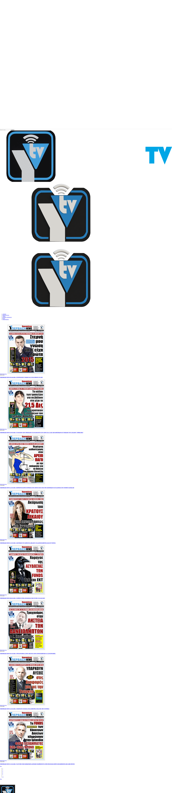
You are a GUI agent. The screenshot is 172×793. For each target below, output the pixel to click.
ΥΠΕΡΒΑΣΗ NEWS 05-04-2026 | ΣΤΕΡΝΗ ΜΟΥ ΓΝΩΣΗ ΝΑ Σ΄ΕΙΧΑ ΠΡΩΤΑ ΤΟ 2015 (21, 377)
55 (2, 777)
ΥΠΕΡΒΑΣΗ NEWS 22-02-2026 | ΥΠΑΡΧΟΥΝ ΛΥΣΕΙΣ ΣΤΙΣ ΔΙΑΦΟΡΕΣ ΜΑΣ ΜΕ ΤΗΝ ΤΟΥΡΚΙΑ (24, 708)
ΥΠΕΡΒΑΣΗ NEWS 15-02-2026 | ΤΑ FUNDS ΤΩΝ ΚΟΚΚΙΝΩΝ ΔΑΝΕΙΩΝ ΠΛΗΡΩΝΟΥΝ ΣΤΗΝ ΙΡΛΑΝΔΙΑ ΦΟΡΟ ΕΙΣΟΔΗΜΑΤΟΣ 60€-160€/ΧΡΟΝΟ (37, 764)
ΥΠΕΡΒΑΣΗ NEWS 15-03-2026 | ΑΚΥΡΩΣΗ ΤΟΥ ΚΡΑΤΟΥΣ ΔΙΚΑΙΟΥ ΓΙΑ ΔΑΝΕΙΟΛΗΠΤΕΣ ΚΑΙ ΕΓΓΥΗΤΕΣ (28, 543)
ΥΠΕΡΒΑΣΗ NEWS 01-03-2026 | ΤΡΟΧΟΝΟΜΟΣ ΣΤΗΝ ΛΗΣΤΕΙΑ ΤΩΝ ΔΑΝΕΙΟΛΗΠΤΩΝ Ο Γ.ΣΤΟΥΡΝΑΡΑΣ (27, 653)
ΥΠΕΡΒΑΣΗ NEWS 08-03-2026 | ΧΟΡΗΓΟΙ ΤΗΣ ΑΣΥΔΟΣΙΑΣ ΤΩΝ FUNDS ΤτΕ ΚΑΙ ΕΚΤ (22, 598)
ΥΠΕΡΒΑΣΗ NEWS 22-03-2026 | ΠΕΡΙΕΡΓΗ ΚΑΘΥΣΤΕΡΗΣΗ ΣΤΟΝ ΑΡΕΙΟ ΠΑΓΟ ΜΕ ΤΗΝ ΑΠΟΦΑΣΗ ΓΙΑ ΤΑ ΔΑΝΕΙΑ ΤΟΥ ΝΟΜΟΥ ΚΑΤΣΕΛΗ (37, 487)
